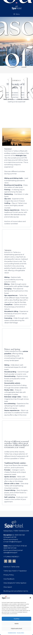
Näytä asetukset (16, 628)
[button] (30, 598)
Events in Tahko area (11, 567)
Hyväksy (16, 619)
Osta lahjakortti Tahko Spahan (15, 583)
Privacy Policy (20, 632)
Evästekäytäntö (12, 632)
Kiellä (16, 623)
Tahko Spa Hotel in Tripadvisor (15, 571)
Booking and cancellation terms (16, 591)
